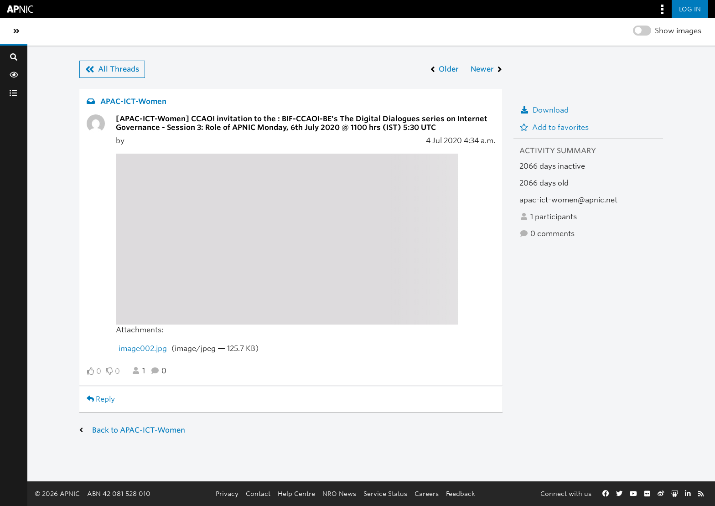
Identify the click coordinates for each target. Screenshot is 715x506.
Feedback (460, 493)
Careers (426, 493)
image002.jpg (143, 348)
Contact (258, 493)
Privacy (227, 493)
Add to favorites (554, 127)
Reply (101, 399)
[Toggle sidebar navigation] (16, 31)
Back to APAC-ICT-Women (138, 430)
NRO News (339, 493)
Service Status (385, 493)
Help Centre (296, 493)
